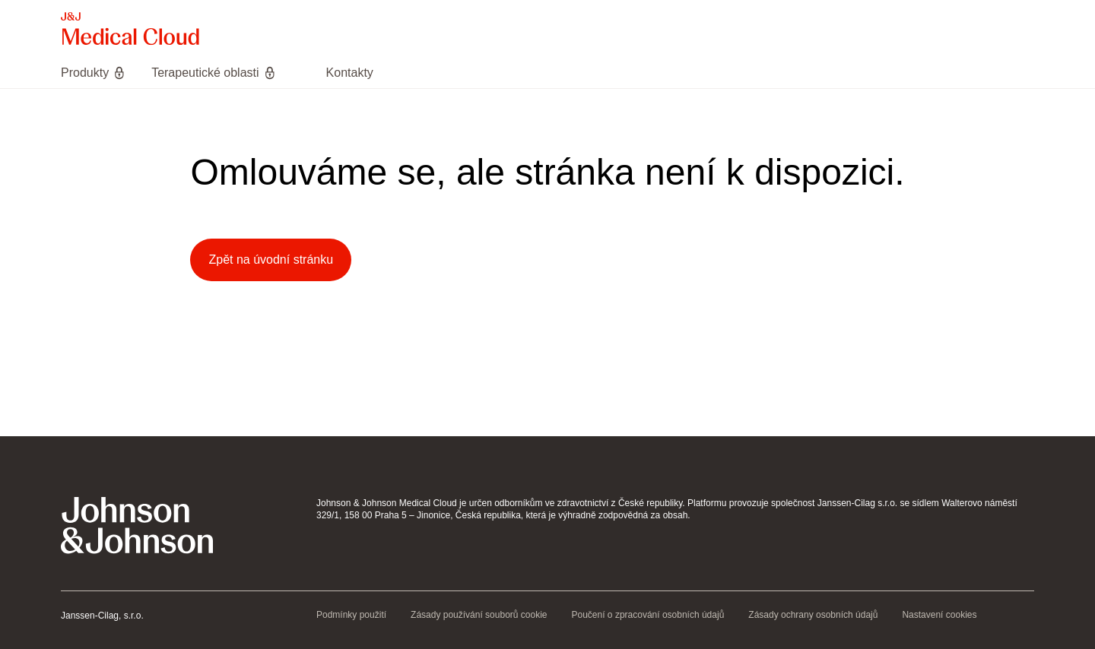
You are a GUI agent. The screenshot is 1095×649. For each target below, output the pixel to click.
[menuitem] (100, 73)
